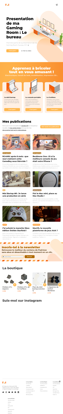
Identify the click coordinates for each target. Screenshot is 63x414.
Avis (9, 404)
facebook (15, 392)
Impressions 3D (43, 387)
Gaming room (11, 409)
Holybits (54, 385)
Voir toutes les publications (50, 126)
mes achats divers (15, 128)
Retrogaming (56, 390)
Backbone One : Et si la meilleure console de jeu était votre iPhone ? (45, 158)
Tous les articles (11, 400)
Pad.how (10, 413)
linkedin (18, 392)
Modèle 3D (42, 385)
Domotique (28, 392)
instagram (6, 392)
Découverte (10, 405)
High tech (10, 411)
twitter (3, 392)
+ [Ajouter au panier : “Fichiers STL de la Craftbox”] (29, 284)
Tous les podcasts (56, 383)
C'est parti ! (12, 50)
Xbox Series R (29, 387)
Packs (41, 389)
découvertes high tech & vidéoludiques (14, 130)
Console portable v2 (30, 390)
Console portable (29, 389)
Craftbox (28, 385)
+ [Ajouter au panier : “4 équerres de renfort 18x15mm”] (59, 284)
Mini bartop (28, 383)
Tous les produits (43, 383)
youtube (9, 392)
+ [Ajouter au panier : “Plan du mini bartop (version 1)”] (44, 284)
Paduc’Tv (55, 394)
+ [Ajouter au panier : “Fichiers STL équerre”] (14, 284)
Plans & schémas (43, 390)
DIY (53, 387)
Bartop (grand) (29, 394)
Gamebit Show (56, 392)
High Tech (55, 389)
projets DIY (25, 126)
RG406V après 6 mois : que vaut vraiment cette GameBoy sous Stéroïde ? (15, 158)
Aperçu (9, 402)
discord (12, 392)
